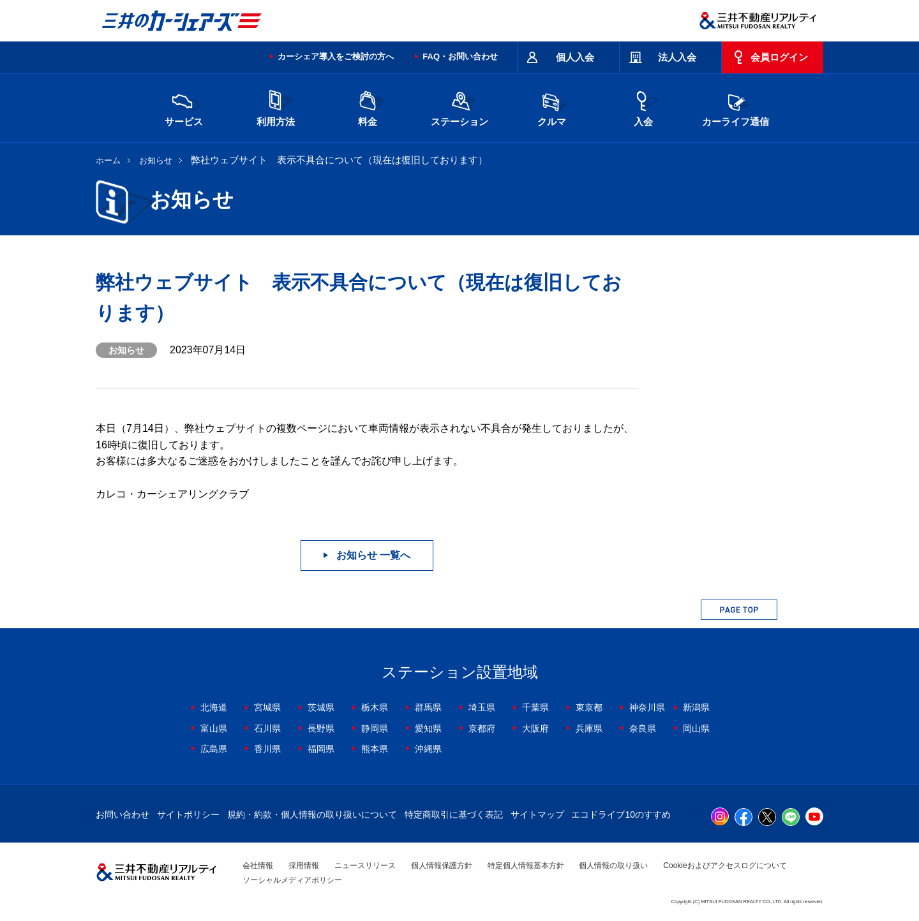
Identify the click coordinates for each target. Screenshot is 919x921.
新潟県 (696, 707)
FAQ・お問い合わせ (460, 56)
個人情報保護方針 (441, 865)
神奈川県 (647, 707)
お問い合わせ (122, 814)
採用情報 (303, 865)
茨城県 (321, 707)
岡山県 (696, 728)
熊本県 (374, 749)
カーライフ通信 (735, 107)
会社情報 (258, 865)
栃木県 (374, 707)
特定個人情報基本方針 (526, 865)
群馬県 (428, 707)
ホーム (108, 160)
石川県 (267, 728)
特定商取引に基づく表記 (454, 814)
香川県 (267, 749)
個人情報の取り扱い (613, 865)
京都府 (481, 728)
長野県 (321, 728)
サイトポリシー (188, 814)
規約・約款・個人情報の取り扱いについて (312, 814)
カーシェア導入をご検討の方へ (336, 56)
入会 (643, 107)
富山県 (213, 728)
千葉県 (535, 707)
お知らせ (155, 160)
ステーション (459, 107)
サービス (184, 107)
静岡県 (374, 728)
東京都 (589, 707)
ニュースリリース (365, 865)
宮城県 (267, 707)
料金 (368, 107)
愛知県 (428, 728)
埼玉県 (481, 707)
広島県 (213, 749)
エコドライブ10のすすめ (621, 814)
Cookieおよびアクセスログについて (724, 865)
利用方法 (276, 107)
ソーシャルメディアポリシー (292, 880)
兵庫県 (589, 728)
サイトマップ (537, 814)
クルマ (551, 107)
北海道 (213, 707)
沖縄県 (428, 749)
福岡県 (321, 749)
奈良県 (642, 728)
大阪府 (535, 728)
